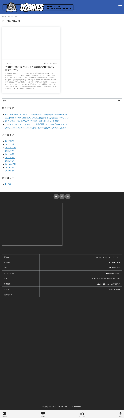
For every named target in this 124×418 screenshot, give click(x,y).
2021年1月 (10, 161)
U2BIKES (61, 407)
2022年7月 (10, 141)
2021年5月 (10, 154)
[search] (119, 100)
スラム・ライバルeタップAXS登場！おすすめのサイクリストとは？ (35, 128)
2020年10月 (10, 164)
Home (4, 16)
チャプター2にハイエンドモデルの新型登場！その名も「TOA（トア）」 (37, 124)
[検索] (62, 100)
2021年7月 (10, 151)
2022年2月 (10, 144)
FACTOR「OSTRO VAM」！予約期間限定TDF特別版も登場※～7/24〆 (37, 114)
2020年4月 (10, 171)
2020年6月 (10, 167)
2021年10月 (10, 148)
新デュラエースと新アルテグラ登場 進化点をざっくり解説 (32, 121)
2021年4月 (10, 158)
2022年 (10, 16)
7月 (16, 16)
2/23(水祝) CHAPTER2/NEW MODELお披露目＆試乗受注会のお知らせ (37, 118)
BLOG (8, 184)
